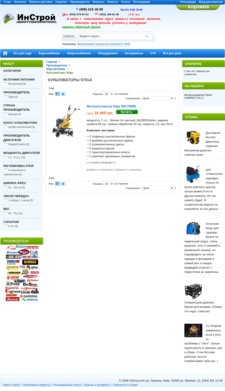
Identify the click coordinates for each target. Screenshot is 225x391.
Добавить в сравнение (128, 169)
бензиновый (15, 83)
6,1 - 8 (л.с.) (15, 157)
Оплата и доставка (40, 1)
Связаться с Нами (125, 385)
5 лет (11, 226)
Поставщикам (141, 1)
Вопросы (98, 1)
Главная (51, 61)
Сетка (63, 94)
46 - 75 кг (13, 213)
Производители (80, 1)
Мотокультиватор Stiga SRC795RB (111, 106)
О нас (7, 1)
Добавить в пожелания (100, 169)
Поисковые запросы (36, 385)
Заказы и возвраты (97, 385)
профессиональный (19, 127)
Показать (98, 94)
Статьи (125, 1)
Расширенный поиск (67, 385)
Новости (113, 1)
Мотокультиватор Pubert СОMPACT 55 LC (198, 96)
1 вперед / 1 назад (18, 200)
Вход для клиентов (211, 1)
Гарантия (61, 1)
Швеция (12, 114)
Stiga (11, 96)
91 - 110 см (14, 187)
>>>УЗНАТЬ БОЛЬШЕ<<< (101, 162)
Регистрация (188, 1)
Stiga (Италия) (55, 69)
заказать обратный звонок (81, 27)
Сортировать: (133, 98)
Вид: (51, 93)
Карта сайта (11, 385)
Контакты (20, 1)
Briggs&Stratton (17, 144)
